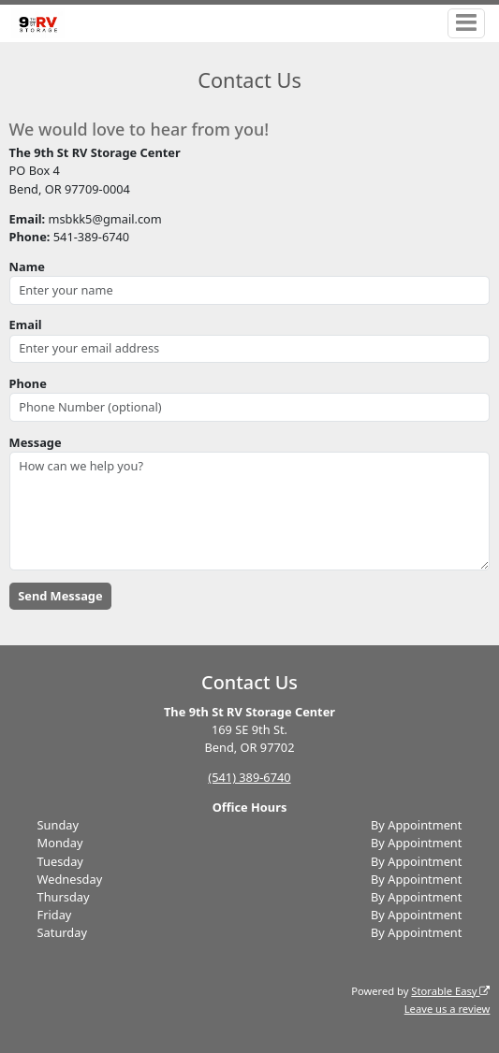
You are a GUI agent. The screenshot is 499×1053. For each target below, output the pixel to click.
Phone (28, 383)
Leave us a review (447, 1009)
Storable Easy (450, 991)
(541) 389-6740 (249, 777)
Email (25, 324)
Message (35, 442)
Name (27, 266)
